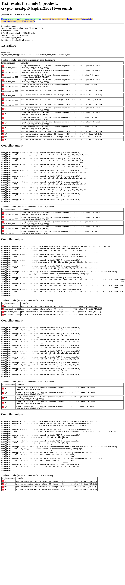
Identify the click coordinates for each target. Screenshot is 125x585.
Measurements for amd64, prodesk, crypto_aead (21, 19)
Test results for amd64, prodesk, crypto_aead (60, 19)
